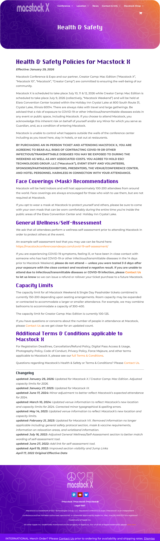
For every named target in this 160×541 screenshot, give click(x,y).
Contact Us (66, 538)
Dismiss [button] (149, 538)
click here (131, 524)
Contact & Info (110, 6)
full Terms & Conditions (87, 355)
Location (81, 6)
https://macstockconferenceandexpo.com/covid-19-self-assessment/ (62, 246)
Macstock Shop (132, 6)
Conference (63, 6)
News (95, 6)
